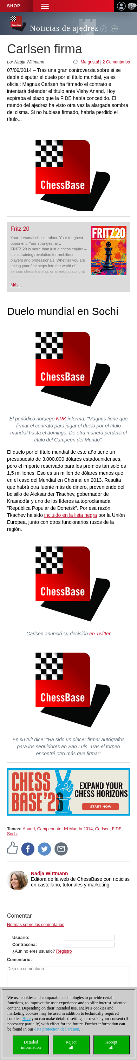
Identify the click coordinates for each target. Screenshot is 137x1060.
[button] (45, 6)
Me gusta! (89, 62)
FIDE (117, 828)
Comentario (19, 959)
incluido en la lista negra (70, 515)
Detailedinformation (31, 1045)
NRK (61, 418)
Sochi (12, 833)
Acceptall (111, 1045)
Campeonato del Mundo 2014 (65, 828)
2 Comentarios (116, 62)
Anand (28, 828)
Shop (13, 6)
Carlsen (102, 828)
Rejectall (71, 1045)
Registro (64, 951)
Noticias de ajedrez (64, 28)
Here (26, 1018)
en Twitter (99, 633)
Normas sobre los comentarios (35, 924)
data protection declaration (56, 1029)
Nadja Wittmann (49, 873)
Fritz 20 (20, 229)
